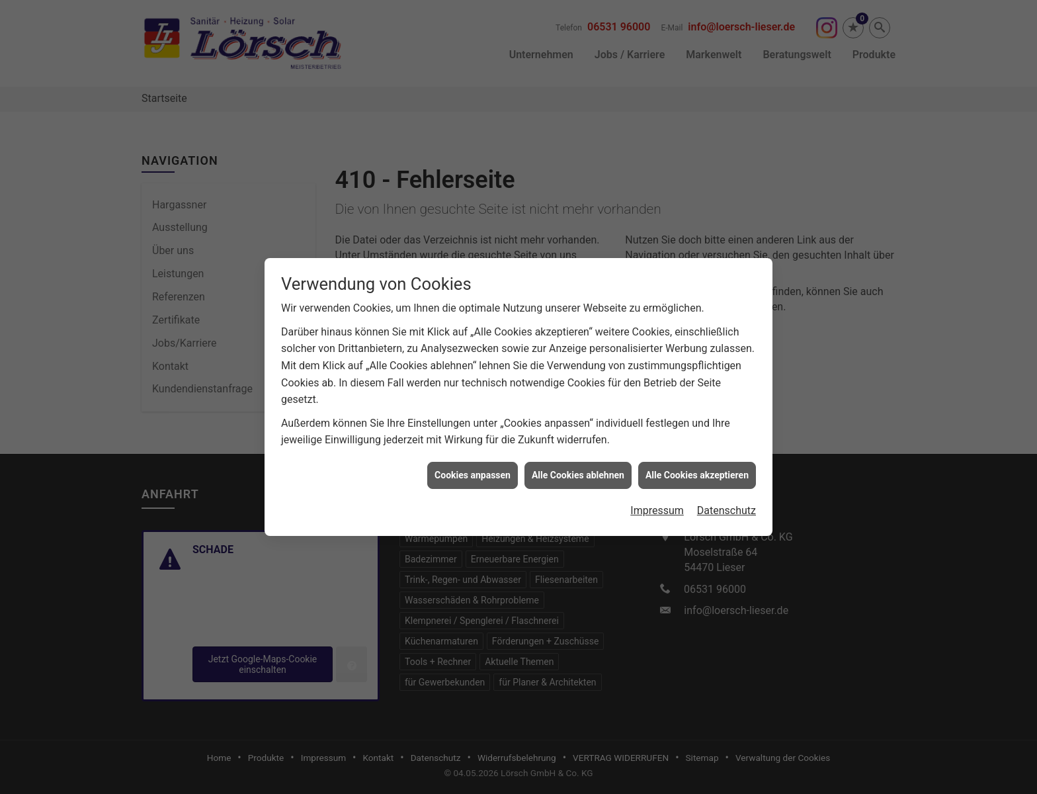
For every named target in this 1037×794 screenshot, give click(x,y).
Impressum (657, 495)
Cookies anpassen (473, 459)
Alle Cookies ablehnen (578, 459)
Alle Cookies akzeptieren (697, 459)
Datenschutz (726, 495)
